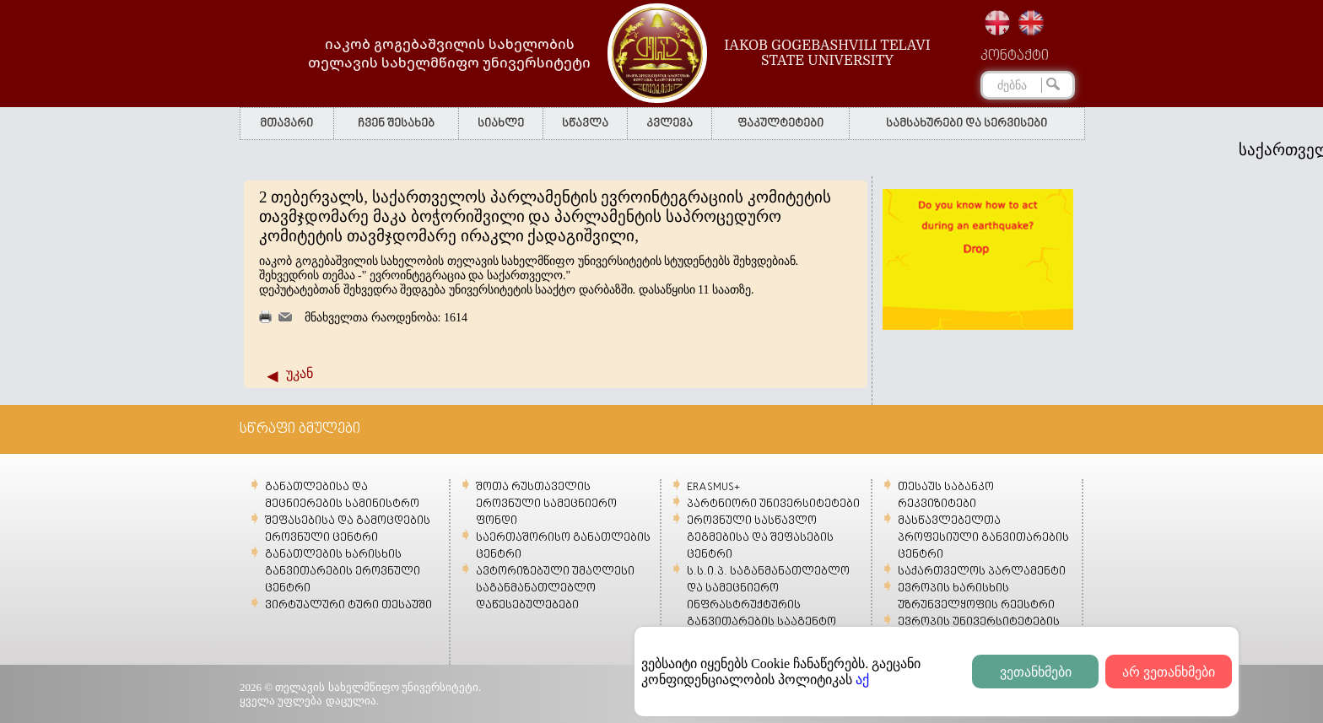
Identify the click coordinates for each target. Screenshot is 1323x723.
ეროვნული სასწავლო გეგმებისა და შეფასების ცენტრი (760, 538)
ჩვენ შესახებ (396, 123)
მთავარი (286, 123)
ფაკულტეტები (780, 123)
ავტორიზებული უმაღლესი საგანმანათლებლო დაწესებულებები (555, 588)
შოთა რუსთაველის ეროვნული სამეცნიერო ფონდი (546, 504)
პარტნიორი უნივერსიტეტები (773, 504)
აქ (862, 679)
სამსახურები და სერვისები (966, 123)
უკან (299, 373)
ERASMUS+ (713, 487)
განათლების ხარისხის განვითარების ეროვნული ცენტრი (342, 572)
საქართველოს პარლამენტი (982, 571)
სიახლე (501, 123)
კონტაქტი (1014, 56)
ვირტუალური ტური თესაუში (348, 605)
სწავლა (585, 123)
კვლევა (669, 123)
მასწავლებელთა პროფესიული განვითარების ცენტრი (983, 538)
